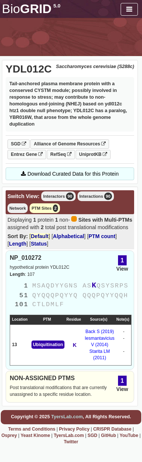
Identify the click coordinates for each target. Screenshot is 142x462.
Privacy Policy (74, 429)
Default (39, 236)
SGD (18, 144)
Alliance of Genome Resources (70, 144)
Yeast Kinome (35, 435)
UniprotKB (93, 154)
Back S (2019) (99, 331)
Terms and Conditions (31, 429)
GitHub (108, 435)
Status (39, 244)
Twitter (71, 441)
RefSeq (61, 154)
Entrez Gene (27, 154)
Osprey (9, 435)
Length (18, 244)
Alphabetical (68, 236)
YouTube (129, 435)
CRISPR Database (112, 429)
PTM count (101, 236)
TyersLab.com (66, 416)
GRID (31, 9)
